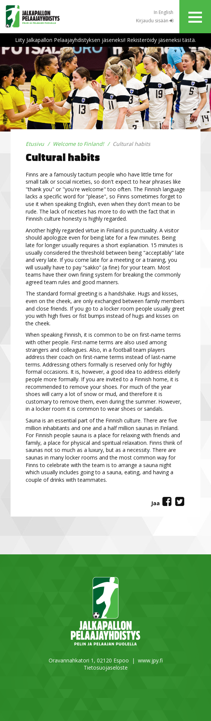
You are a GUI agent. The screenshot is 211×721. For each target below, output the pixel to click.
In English (163, 12)
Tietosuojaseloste (106, 667)
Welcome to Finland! (78, 143)
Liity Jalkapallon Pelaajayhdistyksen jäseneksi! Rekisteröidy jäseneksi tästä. (105, 39)
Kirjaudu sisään (154, 20)
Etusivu (35, 143)
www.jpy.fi (150, 660)
